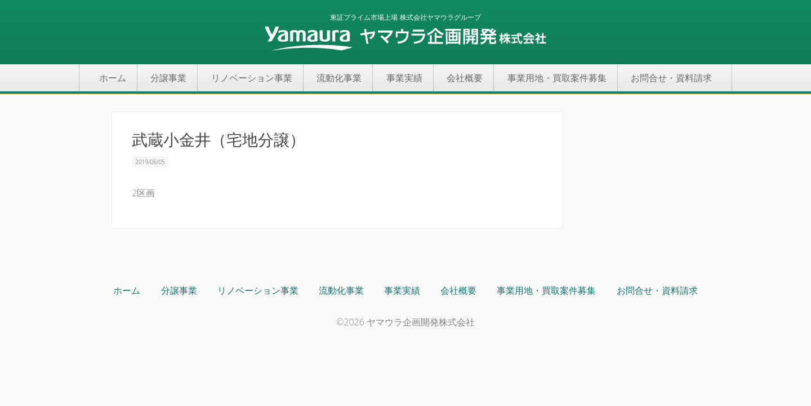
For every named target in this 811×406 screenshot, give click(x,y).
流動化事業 (339, 78)
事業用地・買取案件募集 (557, 78)
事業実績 (404, 78)
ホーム (112, 78)
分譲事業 (168, 78)
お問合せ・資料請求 (671, 78)
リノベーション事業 (251, 78)
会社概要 (465, 78)
